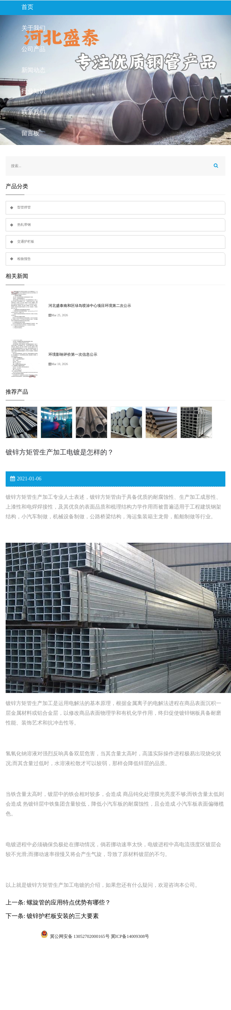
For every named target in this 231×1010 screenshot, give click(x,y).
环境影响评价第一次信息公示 (72, 354)
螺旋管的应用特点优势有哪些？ (69, 902)
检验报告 (24, 259)
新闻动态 (33, 70)
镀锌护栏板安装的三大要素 (63, 916)
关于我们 (33, 28)
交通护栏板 (25, 241)
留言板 (30, 133)
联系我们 (33, 112)
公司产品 (33, 49)
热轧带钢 (24, 224)
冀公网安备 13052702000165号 (80, 936)
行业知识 (33, 91)
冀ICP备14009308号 (130, 936)
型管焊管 (24, 207)
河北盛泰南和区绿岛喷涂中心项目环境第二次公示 (89, 305)
